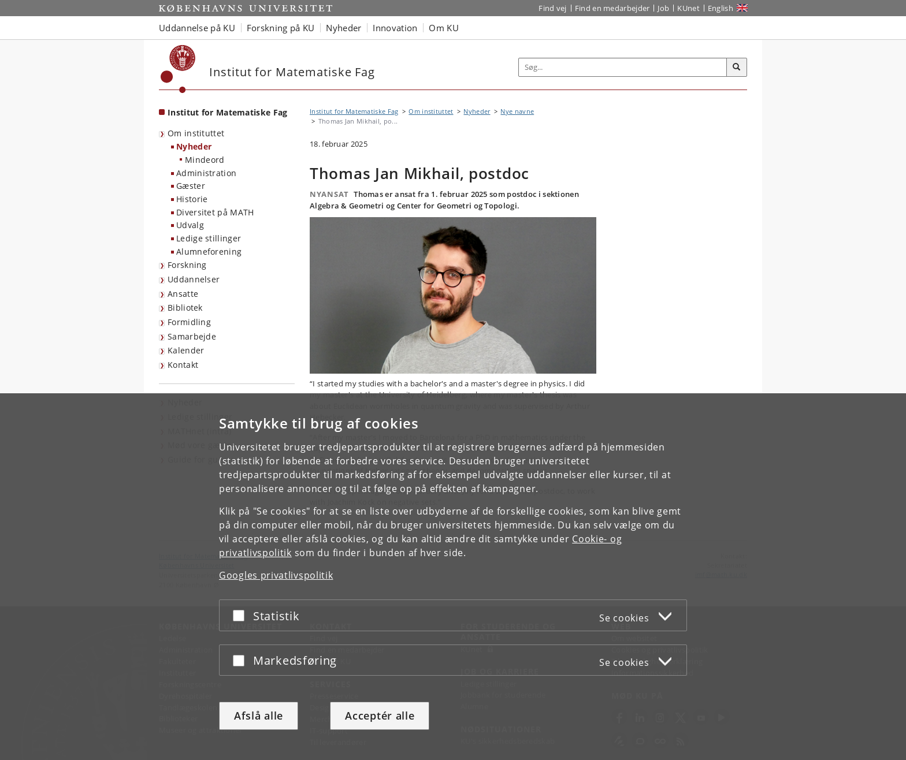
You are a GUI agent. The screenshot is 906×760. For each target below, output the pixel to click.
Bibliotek (185, 307)
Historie (191, 198)
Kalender (186, 350)
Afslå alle (258, 715)
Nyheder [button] (343, 27)
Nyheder (193, 146)
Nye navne (517, 111)
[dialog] (453, 576)
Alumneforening (209, 251)
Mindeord (204, 159)
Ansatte (183, 293)
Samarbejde (192, 336)
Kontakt (183, 364)
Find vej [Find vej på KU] (552, 8)
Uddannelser (194, 279)
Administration (206, 172)
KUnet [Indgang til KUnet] (688, 8)
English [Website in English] (720, 8)
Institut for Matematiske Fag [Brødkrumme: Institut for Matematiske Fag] (354, 111)
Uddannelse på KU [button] (197, 27)
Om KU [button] (444, 27)
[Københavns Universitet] (178, 69)
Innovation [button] (395, 27)
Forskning (187, 264)
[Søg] (736, 67)
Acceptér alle (379, 715)
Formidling (189, 321)
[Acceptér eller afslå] (241, 615)
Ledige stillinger (208, 238)
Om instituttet (196, 133)
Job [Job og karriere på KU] (663, 8)
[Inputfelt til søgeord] (622, 67)
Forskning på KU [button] (281, 27)
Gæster (190, 185)
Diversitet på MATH (215, 212)
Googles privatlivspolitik (276, 575)
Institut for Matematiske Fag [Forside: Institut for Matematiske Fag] (227, 112)
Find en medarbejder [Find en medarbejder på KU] (612, 8)
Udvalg (190, 224)
